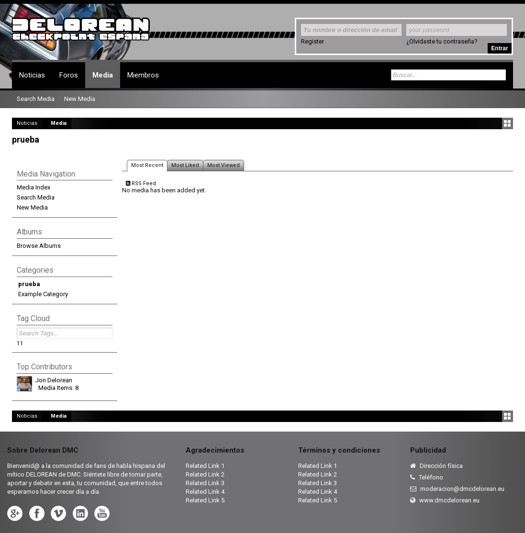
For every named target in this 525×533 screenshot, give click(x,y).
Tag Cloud (33, 318)
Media (102, 75)
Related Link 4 (205, 491)
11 (20, 343)
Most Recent (147, 165)
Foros (68, 75)
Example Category (43, 294)
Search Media (36, 197)
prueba (29, 284)
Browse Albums (39, 245)
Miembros (143, 75)
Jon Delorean (53, 380)
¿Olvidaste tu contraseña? (442, 41)
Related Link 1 (205, 465)
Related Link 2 (205, 474)
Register (312, 41)
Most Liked (185, 165)
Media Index (33, 187)
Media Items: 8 (58, 387)
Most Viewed (223, 165)
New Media (32, 207)
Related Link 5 (205, 500)
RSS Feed (141, 183)
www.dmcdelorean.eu (445, 500)
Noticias (32, 75)
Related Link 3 (205, 483)
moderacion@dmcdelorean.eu (457, 488)
